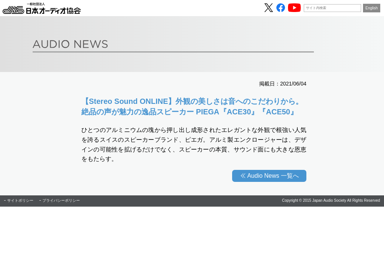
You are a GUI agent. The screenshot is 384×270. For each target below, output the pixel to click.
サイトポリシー (20, 200)
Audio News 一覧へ (273, 175)
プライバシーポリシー (61, 200)
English (372, 8)
